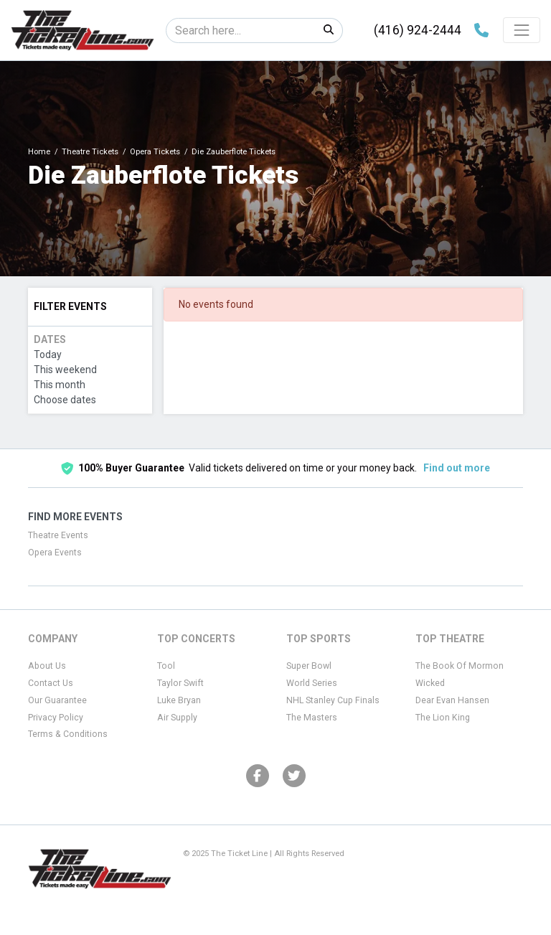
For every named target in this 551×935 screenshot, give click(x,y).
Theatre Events (58, 535)
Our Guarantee (57, 700)
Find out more (456, 468)
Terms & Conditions (68, 734)
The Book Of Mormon (459, 666)
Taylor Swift (180, 683)
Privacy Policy (55, 718)
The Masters (311, 718)
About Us (47, 666)
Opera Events (55, 553)
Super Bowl (308, 666)
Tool (166, 666)
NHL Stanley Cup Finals (333, 700)
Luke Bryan (179, 700)
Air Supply (177, 718)
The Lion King (442, 718)
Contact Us (50, 683)
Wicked (430, 683)
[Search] (241, 30)
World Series (311, 683)
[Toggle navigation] (521, 30)
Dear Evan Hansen (452, 700)
